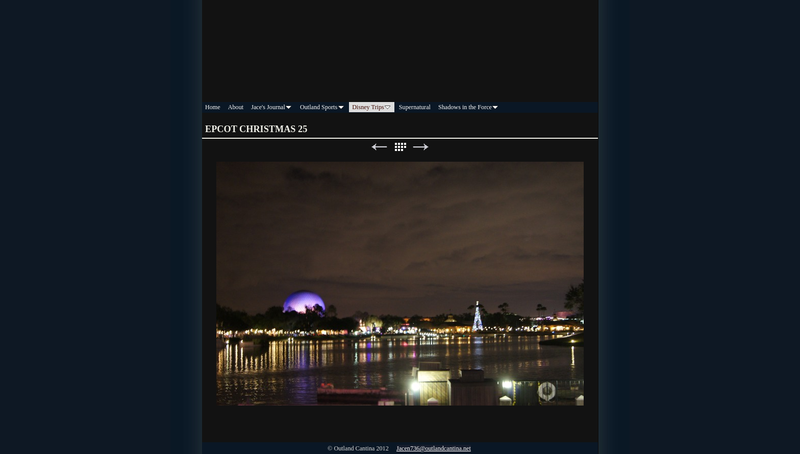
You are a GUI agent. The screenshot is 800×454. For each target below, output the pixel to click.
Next (421, 147)
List (400, 147)
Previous (379, 147)
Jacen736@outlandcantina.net (433, 448)
